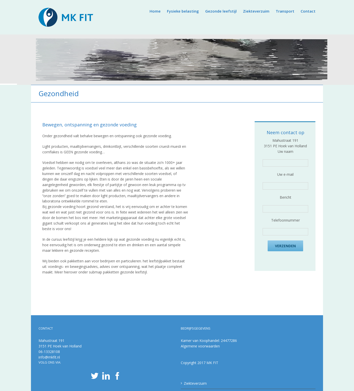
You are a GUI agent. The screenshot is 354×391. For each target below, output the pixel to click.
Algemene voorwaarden (200, 346)
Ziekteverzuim (195, 383)
